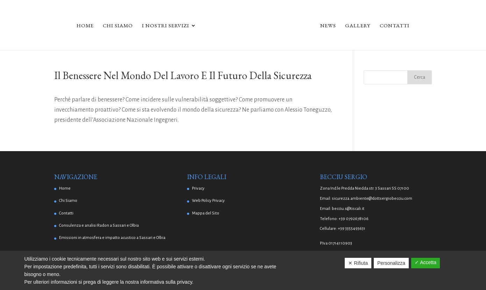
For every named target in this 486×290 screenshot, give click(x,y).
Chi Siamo (118, 26)
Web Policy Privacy (208, 200)
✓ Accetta (425, 262)
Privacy (198, 188)
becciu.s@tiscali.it (348, 208)
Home (85, 26)
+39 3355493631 (351, 228)
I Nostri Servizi (165, 26)
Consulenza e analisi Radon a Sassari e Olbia (99, 225)
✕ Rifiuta (358, 263)
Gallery (358, 26)
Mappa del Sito (205, 213)
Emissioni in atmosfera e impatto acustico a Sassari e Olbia (112, 237)
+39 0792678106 (353, 219)
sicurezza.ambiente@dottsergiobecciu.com (372, 198)
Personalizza (391, 263)
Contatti (394, 26)
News (328, 26)
